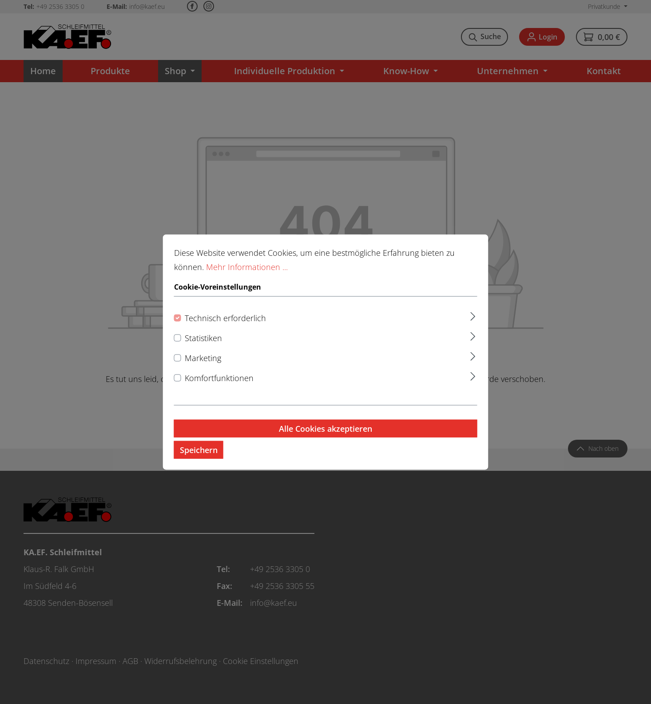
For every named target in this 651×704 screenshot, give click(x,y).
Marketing (203, 367)
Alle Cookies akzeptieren (325, 438)
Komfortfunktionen (219, 387)
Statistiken (203, 347)
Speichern (199, 459)
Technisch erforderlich (225, 327)
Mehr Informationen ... (247, 276)
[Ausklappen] (472, 324)
